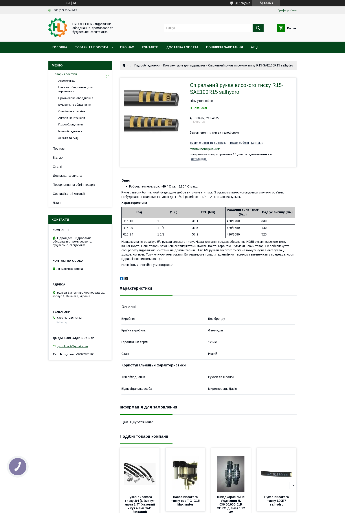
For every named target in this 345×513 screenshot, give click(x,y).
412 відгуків (242, 3)
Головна (59, 47)
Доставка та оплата (67, 175)
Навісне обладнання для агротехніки (75, 89)
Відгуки (58, 157)
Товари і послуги (65, 74)
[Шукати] (258, 28)
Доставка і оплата (182, 47)
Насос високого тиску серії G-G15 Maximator (185, 500)
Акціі (255, 47)
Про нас (127, 47)
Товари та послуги (91, 47)
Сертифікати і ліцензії (69, 193)
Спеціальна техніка (71, 111)
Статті (57, 166)
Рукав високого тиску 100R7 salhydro (277, 500)
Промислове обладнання (75, 98)
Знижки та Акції (68, 138)
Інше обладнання (70, 131)
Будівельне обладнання (75, 104)
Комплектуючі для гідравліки (184, 65)
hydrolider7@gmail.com (72, 346)
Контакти (150, 47)
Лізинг (57, 202)
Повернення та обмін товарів (74, 184)
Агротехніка (66, 80)
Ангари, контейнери (71, 118)
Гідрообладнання (147, 65)
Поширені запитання (224, 47)
